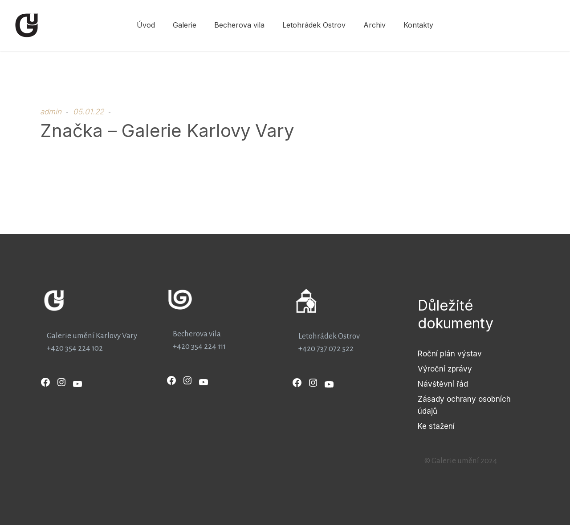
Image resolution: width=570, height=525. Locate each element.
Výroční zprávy (445, 368)
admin (50, 111)
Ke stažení (436, 426)
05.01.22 (88, 111)
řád (462, 384)
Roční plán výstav (450, 353)
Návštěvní (437, 384)
